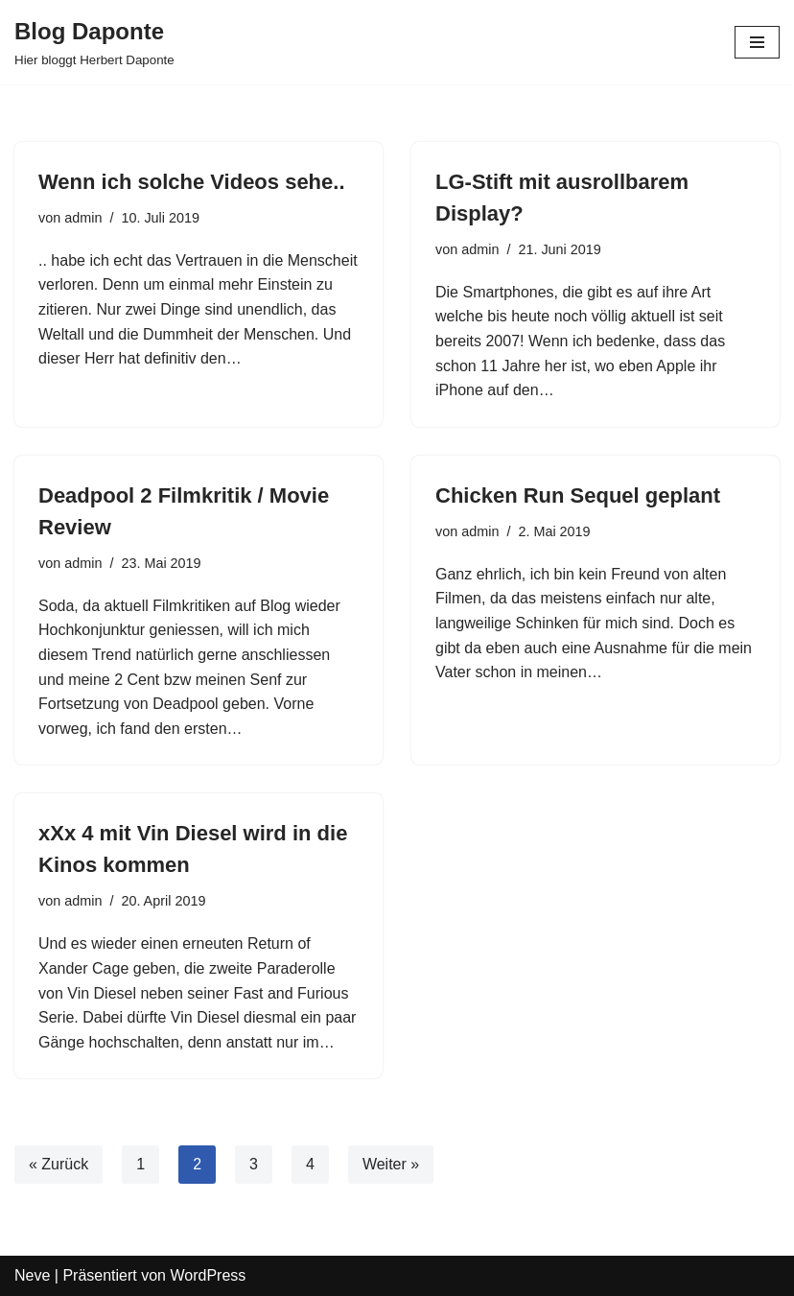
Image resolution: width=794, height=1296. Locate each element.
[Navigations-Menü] (757, 42)
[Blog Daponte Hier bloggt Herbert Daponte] (94, 42)
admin (83, 217)
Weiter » (390, 1164)
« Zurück (58, 1164)
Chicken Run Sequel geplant (577, 495)
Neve (32, 1275)
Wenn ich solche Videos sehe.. (191, 182)
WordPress (207, 1275)
